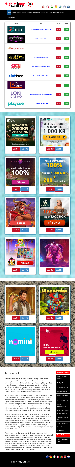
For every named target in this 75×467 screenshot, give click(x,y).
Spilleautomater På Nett (62, 418)
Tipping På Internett (62, 401)
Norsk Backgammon (62, 423)
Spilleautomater (16, 12)
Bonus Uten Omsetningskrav (61, 383)
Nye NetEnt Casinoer (58, 12)
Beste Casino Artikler (63, 410)
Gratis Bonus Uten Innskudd (62, 377)
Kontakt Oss (60, 431)
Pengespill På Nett (62, 388)
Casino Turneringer (62, 427)
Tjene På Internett (27, 12)
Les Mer (58, 29)
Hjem (9, 12)
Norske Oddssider (62, 391)
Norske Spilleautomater (61, 405)
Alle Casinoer (11, 17)
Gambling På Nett (62, 414)
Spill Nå (66, 29)
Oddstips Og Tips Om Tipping (63, 396)
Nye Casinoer (36, 12)
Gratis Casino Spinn (46, 12)
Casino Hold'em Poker (62, 440)
